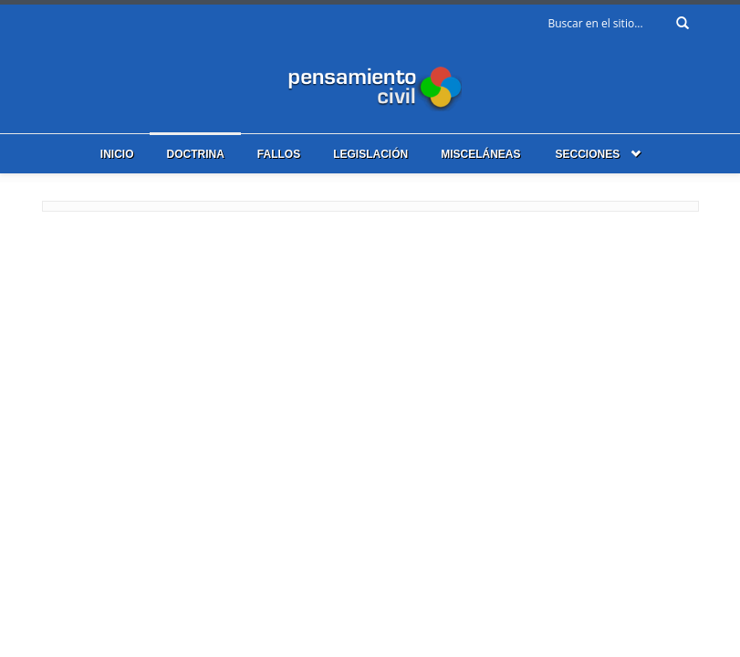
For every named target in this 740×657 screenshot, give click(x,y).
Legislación (370, 154)
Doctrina (195, 154)
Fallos (278, 154)
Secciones (588, 154)
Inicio (117, 154)
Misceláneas (480, 154)
